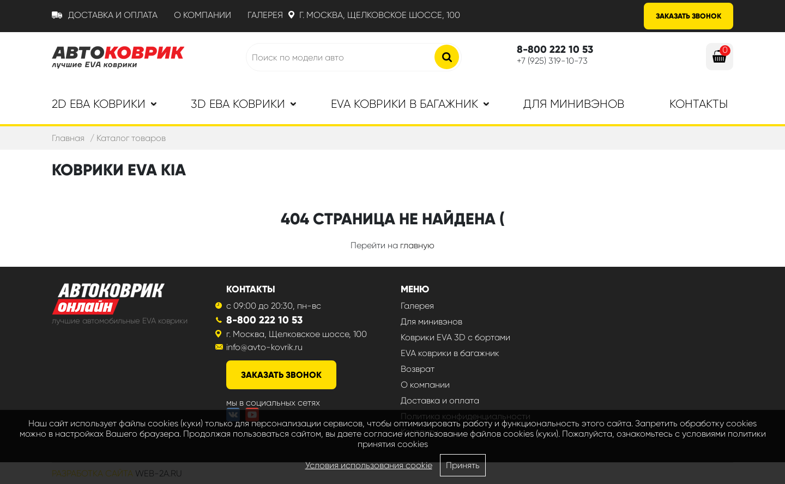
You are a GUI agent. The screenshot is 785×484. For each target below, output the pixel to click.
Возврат (417, 369)
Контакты (698, 104)
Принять (463, 465)
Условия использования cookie (368, 465)
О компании (202, 15)
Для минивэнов (573, 104)
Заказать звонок (688, 16)
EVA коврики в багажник (450, 353)
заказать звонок (281, 375)
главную (417, 245)
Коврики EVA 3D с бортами (455, 337)
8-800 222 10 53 (264, 320)
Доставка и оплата (113, 15)
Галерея (265, 15)
